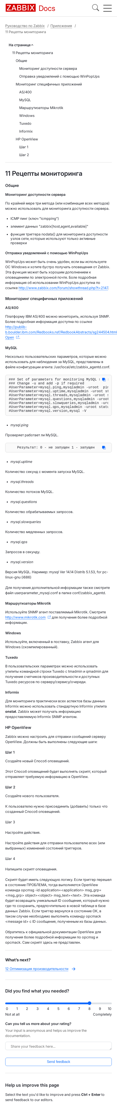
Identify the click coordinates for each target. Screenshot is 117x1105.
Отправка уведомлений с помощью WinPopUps (59, 76)
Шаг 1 (23, 147)
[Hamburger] (107, 8)
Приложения (61, 26)
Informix (26, 131)
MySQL (25, 100)
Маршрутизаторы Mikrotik (41, 108)
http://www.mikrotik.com (25, 626)
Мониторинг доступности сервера (48, 68)
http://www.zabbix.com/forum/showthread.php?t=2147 (63, 288)
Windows (26, 115)
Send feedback (58, 1070)
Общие (21, 60)
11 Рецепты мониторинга (32, 53)
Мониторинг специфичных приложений (49, 84)
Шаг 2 (24, 155)
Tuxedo (25, 123)
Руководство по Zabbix (25, 26)
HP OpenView (27, 139)
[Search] (95, 8)
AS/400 (25, 92)
